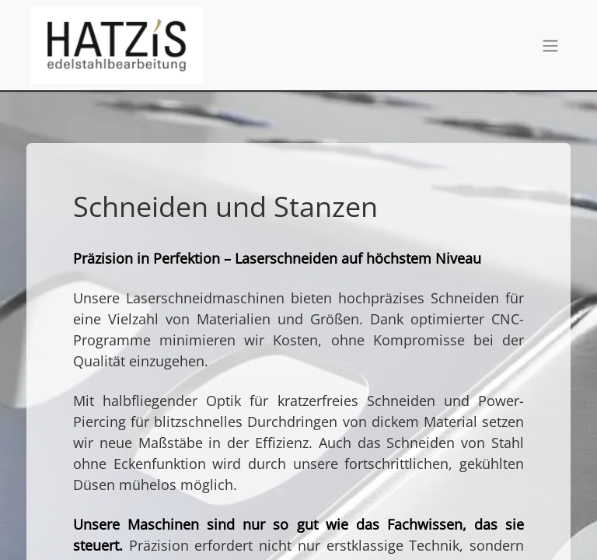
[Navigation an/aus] (550, 45)
